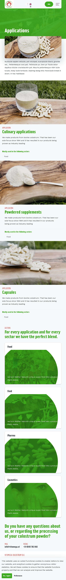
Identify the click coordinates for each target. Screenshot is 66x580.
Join (49, 4)
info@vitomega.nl (12, 546)
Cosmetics (12, 479)
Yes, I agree (7, 576)
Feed (9, 391)
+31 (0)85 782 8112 (30, 546)
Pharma (11, 435)
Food (6, 156)
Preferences (18, 576)
